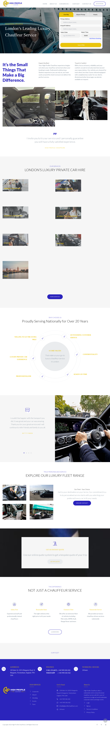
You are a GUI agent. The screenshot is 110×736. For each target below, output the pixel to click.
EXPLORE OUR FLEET (82, 508)
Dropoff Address (65, 25)
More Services (55, 302)
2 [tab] (26, 458)
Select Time (84, 32)
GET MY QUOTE (55, 567)
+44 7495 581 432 (64, 676)
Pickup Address (65, 19)
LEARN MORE (55, 637)
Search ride (81, 45)
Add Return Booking (95, 38)
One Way (66, 14)
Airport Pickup (80, 14)
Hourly (95, 14)
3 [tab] (28, 458)
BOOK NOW (99, 3)
